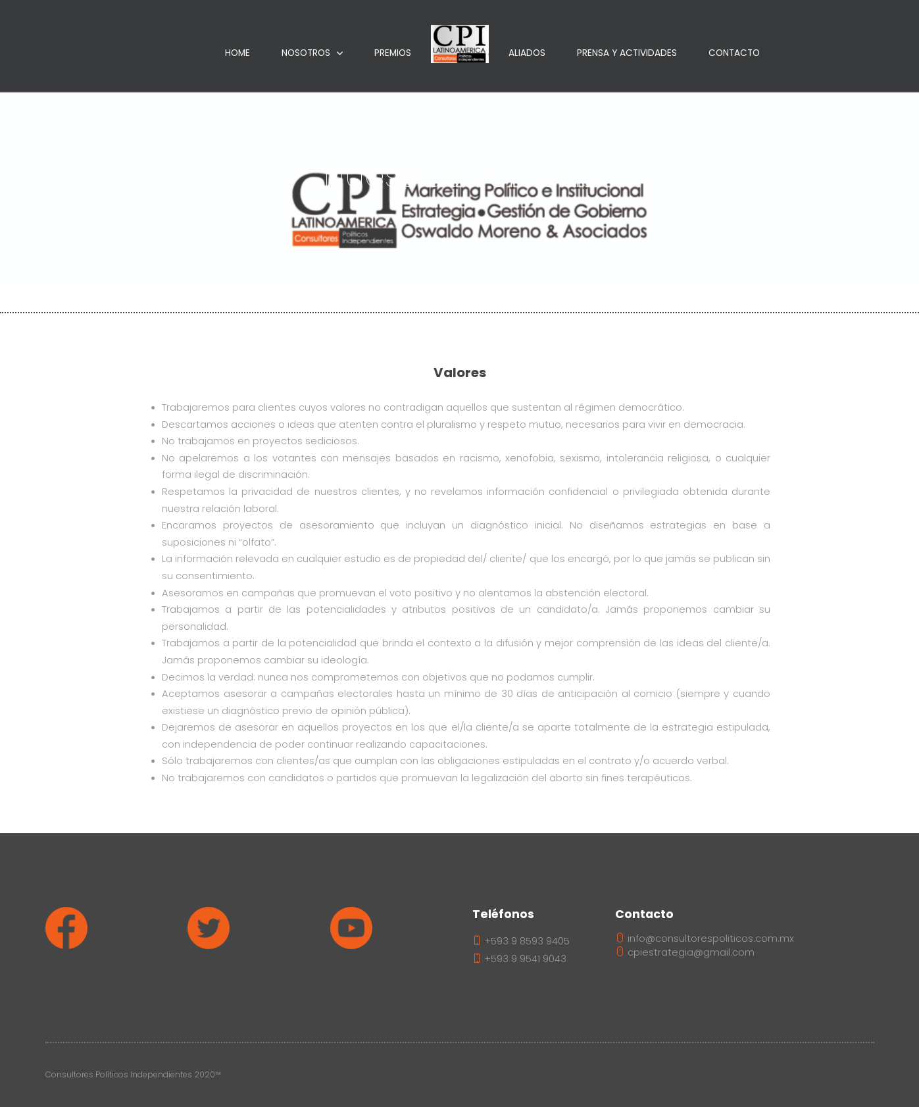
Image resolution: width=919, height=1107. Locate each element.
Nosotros (306, 53)
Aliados (527, 53)
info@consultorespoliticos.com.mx (704, 938)
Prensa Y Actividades (627, 53)
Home (237, 53)
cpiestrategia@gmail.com (685, 952)
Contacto (734, 53)
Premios (392, 53)
